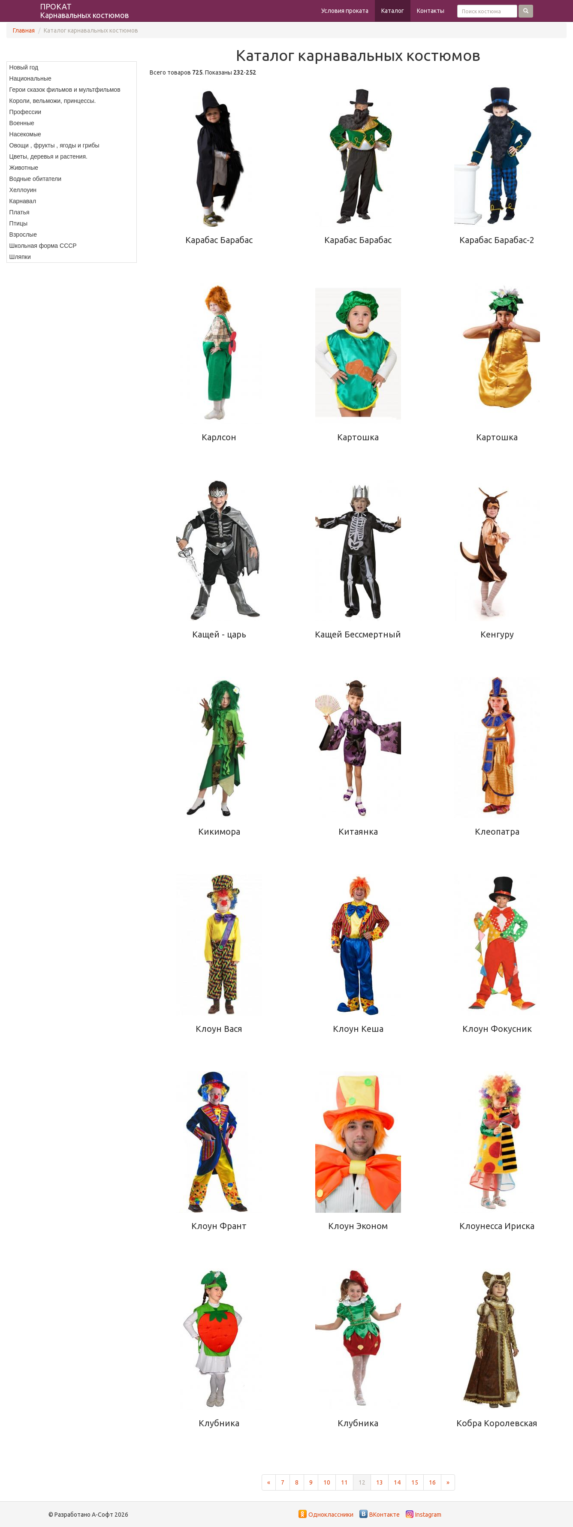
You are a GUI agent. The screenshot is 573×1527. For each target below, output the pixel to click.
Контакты (430, 10)
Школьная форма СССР (43, 245)
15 (414, 1482)
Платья (19, 212)
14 (397, 1482)
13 (379, 1482)
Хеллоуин (22, 189)
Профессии (25, 111)
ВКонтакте (384, 1514)
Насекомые (25, 134)
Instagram (428, 1514)
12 (362, 1482)
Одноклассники (330, 1514)
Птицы (18, 223)
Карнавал (22, 201)
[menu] (71, 162)
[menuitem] (71, 67)
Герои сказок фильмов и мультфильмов (65, 89)
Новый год (24, 67)
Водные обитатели (35, 178)
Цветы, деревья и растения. (48, 156)
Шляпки (20, 256)
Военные (21, 123)
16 (432, 1482)
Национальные (30, 78)
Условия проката (344, 10)
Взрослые (23, 234)
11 (344, 1482)
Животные (24, 167)
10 (326, 1482)
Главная (24, 30)
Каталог (392, 10)
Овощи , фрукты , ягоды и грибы (54, 145)
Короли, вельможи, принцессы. (52, 100)
